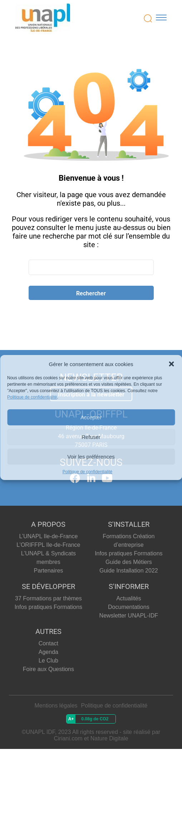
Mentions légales (56, 705)
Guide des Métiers (128, 562)
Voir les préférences (91, 457)
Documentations (128, 607)
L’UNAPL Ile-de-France (48, 536)
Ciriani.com (68, 738)
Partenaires (48, 571)
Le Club (48, 661)
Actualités (128, 598)
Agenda (48, 652)
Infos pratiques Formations (128, 553)
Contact (48, 643)
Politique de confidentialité (32, 397)
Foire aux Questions (48, 669)
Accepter (91, 417)
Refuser (91, 437)
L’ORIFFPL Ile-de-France (48, 545)
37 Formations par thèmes (48, 598)
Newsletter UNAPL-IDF (128, 615)
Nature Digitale (109, 738)
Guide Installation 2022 (128, 571)
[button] (171, 364)
